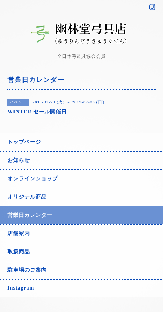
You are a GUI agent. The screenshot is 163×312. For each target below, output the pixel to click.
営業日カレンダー (29, 215)
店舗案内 (18, 233)
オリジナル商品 (27, 197)
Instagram (20, 288)
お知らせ (18, 160)
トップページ (24, 142)
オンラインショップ (32, 178)
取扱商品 (18, 252)
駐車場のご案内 (27, 270)
